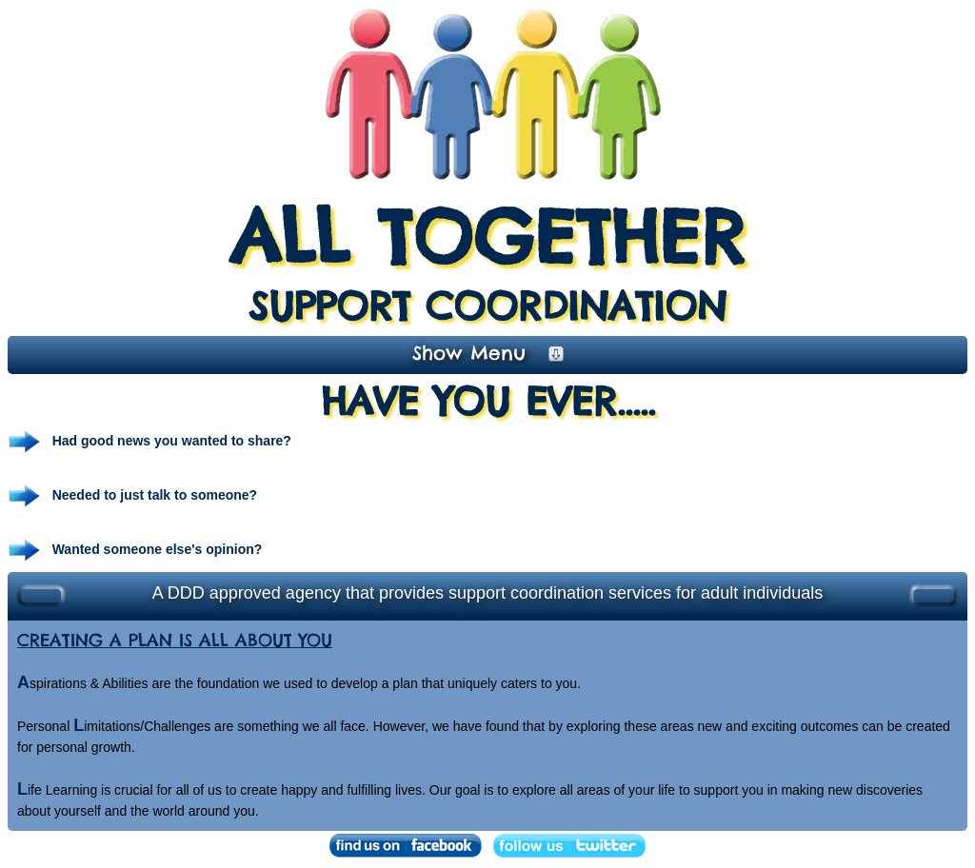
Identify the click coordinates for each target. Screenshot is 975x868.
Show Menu (488, 353)
